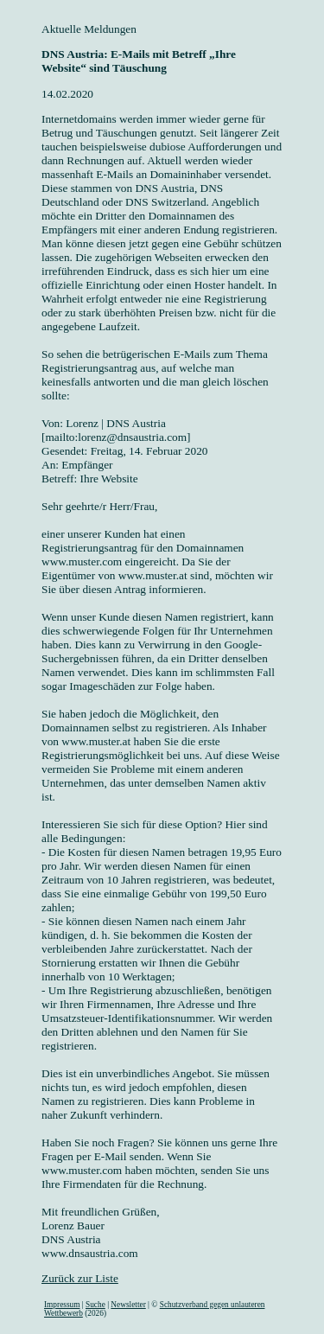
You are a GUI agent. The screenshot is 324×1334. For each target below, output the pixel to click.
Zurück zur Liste (79, 1278)
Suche (95, 1304)
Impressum (61, 1304)
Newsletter (128, 1304)
